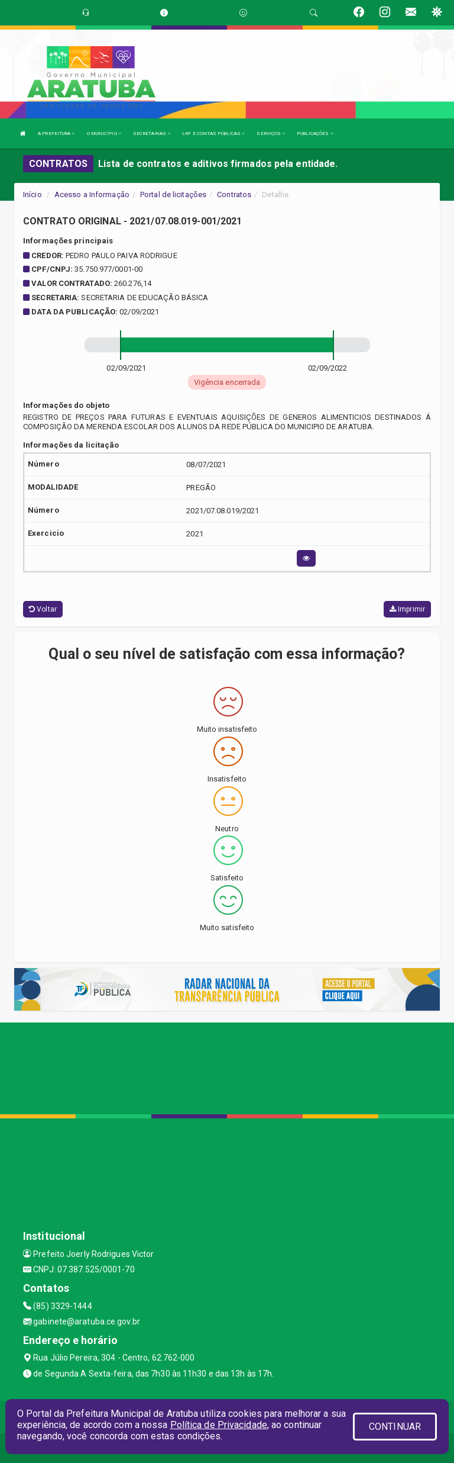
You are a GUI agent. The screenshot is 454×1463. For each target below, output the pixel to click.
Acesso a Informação (91, 194)
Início (32, 194)
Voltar (43, 609)
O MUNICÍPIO (104, 133)
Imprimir (407, 609)
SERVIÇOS (271, 133)
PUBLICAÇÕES (315, 133)
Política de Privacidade (218, 1424)
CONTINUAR (395, 1426)
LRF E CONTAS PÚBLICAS (213, 133)
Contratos (234, 194)
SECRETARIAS (151, 133)
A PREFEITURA (56, 133)
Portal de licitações (173, 194)
